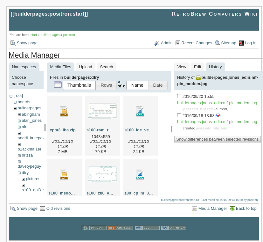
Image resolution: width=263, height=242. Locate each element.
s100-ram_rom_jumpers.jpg (114, 130)
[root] (18, 95)
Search (106, 66)
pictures (33, 178)
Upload (85, 66)
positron (69, 35)
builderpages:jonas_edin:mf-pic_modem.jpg (217, 102)
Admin (167, 42)
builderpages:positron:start (49, 14)
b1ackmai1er (29, 149)
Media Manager (212, 207)
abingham (31, 114)
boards (23, 101)
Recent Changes (197, 42)
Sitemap (228, 42)
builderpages (50, 35)
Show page (27, 42)
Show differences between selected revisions (217, 139)
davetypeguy (29, 166)
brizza (27, 155)
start (34, 35)
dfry (25, 172)
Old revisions (58, 207)
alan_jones (32, 120)
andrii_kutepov (31, 138)
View (181, 66)
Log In (251, 42)
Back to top (246, 207)
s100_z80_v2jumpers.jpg (111, 193)
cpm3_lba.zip (63, 130)
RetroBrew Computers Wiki (215, 14)
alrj (24, 126)
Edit (197, 66)
